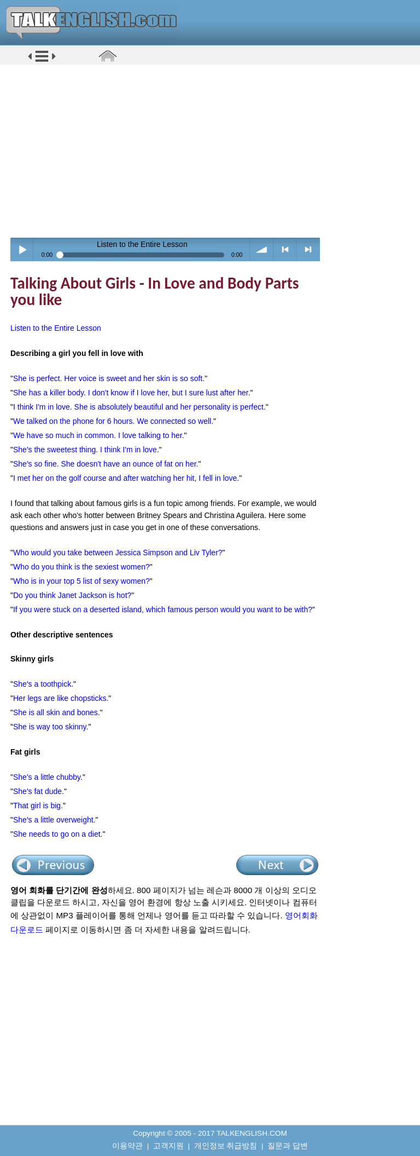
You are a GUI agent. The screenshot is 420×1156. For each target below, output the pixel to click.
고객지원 (168, 1146)
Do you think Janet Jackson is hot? (72, 595)
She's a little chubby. (48, 777)
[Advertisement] (214, 150)
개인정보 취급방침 (226, 1146)
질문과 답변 (287, 1146)
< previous (285, 249)
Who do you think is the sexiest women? (81, 566)
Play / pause (22, 249)
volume (261, 249)
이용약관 (127, 1146)
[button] (41, 61)
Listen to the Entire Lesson (55, 328)
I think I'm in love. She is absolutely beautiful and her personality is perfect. (139, 406)
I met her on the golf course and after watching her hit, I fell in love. (126, 478)
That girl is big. (38, 805)
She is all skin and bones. (56, 712)
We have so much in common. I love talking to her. (98, 435)
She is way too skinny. (50, 726)
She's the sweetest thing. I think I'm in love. (86, 449)
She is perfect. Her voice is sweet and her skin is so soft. (109, 378)
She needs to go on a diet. (57, 834)
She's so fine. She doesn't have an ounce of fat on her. (105, 463)
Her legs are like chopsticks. (60, 698)
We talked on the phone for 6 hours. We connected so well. (113, 421)
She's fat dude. (38, 791)
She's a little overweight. (54, 819)
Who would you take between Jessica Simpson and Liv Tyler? (118, 552)
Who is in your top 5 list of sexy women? (81, 581)
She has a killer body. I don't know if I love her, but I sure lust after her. (131, 392)
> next (308, 249)
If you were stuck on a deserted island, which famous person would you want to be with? (162, 609)
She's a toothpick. (43, 684)
